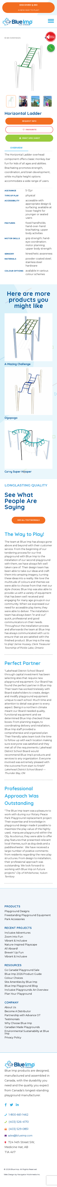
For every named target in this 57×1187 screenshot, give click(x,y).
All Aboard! (11, 948)
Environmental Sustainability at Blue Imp (27, 1032)
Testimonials (12, 1019)
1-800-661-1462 (16, 1114)
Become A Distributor (18, 1011)
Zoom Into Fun (14, 937)
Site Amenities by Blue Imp (21, 982)
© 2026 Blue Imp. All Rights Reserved (20, 1169)
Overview (16, 147)
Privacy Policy (13, 1037)
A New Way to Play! (28, 7)
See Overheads (13, 38)
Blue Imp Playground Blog (21, 986)
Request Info (29, 121)
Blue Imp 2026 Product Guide (23, 974)
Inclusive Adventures (17, 933)
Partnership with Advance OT (23, 1015)
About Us (10, 1007)
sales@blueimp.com (18, 1135)
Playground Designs (17, 911)
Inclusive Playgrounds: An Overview (26, 990)
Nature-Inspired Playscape (21, 944)
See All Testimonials (28, 520)
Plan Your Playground (18, 994)
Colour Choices (14, 978)
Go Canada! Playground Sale (22, 970)
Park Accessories (15, 919)
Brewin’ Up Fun (14, 952)
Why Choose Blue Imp (18, 1023)
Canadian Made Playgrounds (22, 1027)
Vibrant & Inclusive (16, 941)
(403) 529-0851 (16, 1129)
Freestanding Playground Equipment (28, 915)
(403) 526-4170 (17, 1121)
